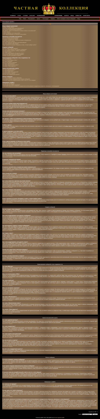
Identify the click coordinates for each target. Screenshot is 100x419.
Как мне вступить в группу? (8, 73)
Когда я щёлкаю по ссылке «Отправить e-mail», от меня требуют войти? (19, 44)
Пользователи (31, 18)
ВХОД (72, 15)
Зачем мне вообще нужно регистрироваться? (13, 28)
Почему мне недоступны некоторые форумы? (13, 54)
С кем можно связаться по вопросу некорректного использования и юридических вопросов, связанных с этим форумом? (30, 86)
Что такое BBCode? (7, 59)
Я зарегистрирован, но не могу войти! (11, 33)
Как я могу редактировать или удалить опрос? (13, 53)
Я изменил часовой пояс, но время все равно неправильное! (16, 40)
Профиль (53, 18)
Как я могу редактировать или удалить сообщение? (14, 49)
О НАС (19, 15)
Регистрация (45, 18)
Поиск (24, 18)
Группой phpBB (50, 385)
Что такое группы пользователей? (10, 72)
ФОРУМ (66, 15)
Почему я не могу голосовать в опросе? (11, 55)
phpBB (41, 417)
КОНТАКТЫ (86, 15)
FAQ (20, 18)
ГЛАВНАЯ (12, 15)
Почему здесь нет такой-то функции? (11, 85)
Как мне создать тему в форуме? (10, 48)
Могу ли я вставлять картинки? (9, 62)
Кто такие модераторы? (8, 70)
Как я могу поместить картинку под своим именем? (14, 42)
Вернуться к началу (7, 101)
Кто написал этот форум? (8, 83)
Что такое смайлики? (7, 61)
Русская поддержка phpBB (59, 417)
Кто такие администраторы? (9, 69)
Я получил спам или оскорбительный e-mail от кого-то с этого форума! (19, 80)
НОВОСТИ (78, 15)
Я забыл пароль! (6, 32)
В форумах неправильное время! (10, 39)
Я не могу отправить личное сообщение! (12, 77)
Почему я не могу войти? (8, 27)
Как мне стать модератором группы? (11, 74)
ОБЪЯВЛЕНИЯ (41, 15)
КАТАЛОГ (32, 15)
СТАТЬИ (25, 15)
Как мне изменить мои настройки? (10, 37)
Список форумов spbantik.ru (8, 21)
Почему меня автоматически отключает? (12, 29)
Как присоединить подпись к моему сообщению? (13, 50)
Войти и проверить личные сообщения (66, 18)
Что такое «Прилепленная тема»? (10, 65)
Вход (78, 18)
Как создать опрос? (7, 52)
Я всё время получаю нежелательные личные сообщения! (16, 79)
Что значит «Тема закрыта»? (9, 66)
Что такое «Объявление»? (8, 63)
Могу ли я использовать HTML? (9, 60)
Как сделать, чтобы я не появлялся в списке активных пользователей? (19, 30)
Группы (38, 18)
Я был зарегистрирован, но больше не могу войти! (14, 34)
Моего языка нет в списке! (8, 41)
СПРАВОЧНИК (58, 15)
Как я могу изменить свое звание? (10, 43)
